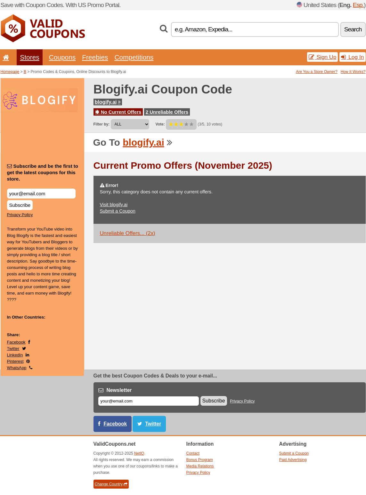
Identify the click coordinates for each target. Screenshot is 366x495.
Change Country (111, 484)
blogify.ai (108, 102)
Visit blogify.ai (114, 204)
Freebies (95, 57)
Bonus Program (199, 460)
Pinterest (15, 361)
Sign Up (323, 57)
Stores (29, 57)
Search (353, 29)
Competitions (133, 57)
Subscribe (20, 205)
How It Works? (353, 71)
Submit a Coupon (117, 211)
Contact (192, 453)
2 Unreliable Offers (167, 112)
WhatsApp (17, 367)
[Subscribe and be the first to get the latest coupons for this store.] (41, 194)
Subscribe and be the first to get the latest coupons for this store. (42, 172)
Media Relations (200, 466)
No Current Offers (118, 112)
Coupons (62, 57)
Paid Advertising (293, 460)
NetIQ (139, 453)
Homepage (10, 71)
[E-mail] (148, 401)
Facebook (16, 342)
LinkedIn (15, 355)
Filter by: (102, 124)
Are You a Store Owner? (316, 71)
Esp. (358, 5)
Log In (352, 57)
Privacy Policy (20, 214)
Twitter (13, 348)
